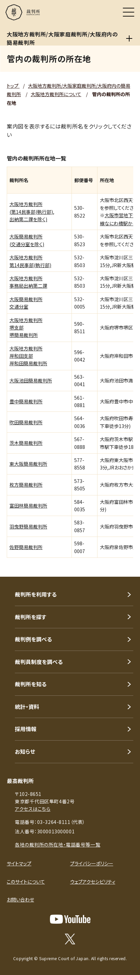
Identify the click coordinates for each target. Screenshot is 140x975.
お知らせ (25, 751)
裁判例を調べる (33, 639)
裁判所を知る (31, 684)
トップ (13, 85)
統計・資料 (27, 706)
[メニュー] (128, 12)
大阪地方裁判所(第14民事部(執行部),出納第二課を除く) (31, 212)
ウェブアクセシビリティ (92, 881)
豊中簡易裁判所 (26, 401)
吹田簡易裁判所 (26, 422)
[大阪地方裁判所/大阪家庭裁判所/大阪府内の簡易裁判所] (129, 38)
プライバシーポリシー (91, 863)
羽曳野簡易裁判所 (28, 526)
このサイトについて (26, 881)
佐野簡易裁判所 (26, 547)
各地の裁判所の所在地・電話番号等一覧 (57, 844)
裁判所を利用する (36, 594)
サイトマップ (19, 863)
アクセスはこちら (32, 808)
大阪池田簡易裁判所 (30, 380)
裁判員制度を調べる (39, 662)
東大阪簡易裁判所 (28, 463)
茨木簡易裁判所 (26, 442)
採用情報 (25, 729)
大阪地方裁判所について (56, 94)
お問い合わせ (20, 899)
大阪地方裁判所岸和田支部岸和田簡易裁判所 (28, 356)
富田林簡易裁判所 (28, 505)
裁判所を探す (30, 617)
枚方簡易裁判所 (26, 484)
